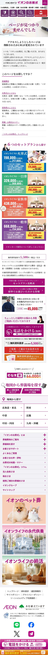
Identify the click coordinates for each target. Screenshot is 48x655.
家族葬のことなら (9, 107)
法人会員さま (9, 471)
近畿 (28, 415)
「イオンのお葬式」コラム (15, 466)
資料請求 (25, 591)
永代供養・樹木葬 (27, 7)
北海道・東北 (9, 407)
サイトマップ (9, 489)
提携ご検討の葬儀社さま (14, 480)
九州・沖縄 (32, 423)
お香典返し (5, 7)
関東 (28, 407)
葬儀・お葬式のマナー (10, 122)
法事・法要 (15, 7)
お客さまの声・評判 (12, 457)
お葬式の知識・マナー (13, 462)
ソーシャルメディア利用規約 (22, 598)
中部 (4, 415)
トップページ (13, 591)
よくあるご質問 (10, 453)
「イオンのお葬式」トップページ (15, 134)
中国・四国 (8, 423)
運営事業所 (36, 591)
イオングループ (10, 485)
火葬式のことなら (9, 93)
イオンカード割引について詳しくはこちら (24, 246)
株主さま (7, 476)
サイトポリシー (13, 594)
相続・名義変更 (41, 7)
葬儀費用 (5, 81)
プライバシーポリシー (32, 594)
